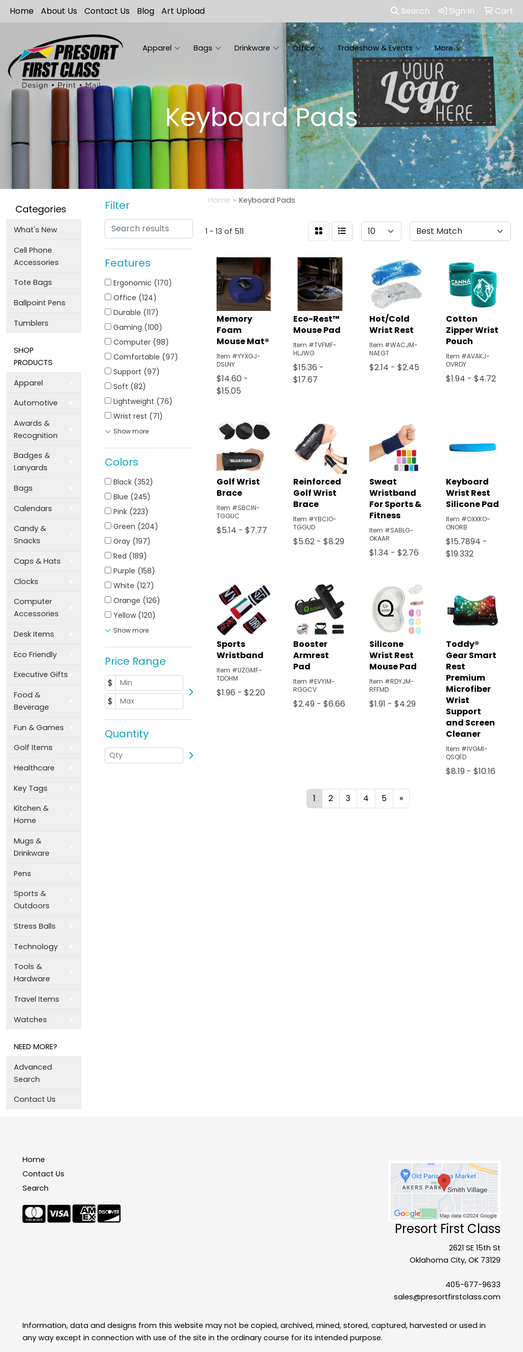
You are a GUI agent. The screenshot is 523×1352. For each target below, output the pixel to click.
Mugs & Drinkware (32, 847)
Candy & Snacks (30, 534)
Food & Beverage (31, 701)
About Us (59, 11)
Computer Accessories (36, 607)
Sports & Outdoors (32, 899)
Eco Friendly (35, 654)
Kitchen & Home (31, 814)
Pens (22, 873)
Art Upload (183, 11)
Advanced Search (33, 1073)
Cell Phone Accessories (36, 256)
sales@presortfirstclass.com (447, 1297)
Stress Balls (35, 926)
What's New (35, 230)
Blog (145, 11)
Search (410, 11)
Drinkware (256, 48)
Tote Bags (33, 282)
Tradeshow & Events (379, 48)
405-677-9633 (473, 1284)
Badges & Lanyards (32, 461)
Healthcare (34, 768)
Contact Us (107, 11)
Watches (30, 1020)
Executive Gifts (41, 674)
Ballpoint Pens (39, 303)
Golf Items (33, 747)
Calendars (33, 508)
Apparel (161, 48)
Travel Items (36, 999)
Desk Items (34, 634)
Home (22, 11)
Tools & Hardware (32, 972)
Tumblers (31, 323)
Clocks (26, 581)
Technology (36, 946)
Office (308, 48)
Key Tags (30, 788)
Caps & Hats (37, 561)
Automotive (36, 403)
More (448, 48)
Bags (207, 48)
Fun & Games (39, 727)
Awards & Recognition (36, 429)
